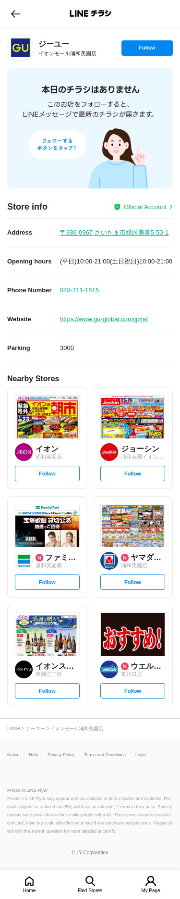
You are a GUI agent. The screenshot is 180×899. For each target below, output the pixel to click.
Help (33, 755)
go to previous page (15, 13)
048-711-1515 (79, 290)
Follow (147, 50)
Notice (13, 755)
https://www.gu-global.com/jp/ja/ (104, 319)
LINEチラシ (91, 13)
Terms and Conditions (105, 755)
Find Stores (90, 890)
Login (140, 755)
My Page (150, 890)
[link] (20, 48)
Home (29, 890)
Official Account (145, 207)
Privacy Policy (61, 755)
